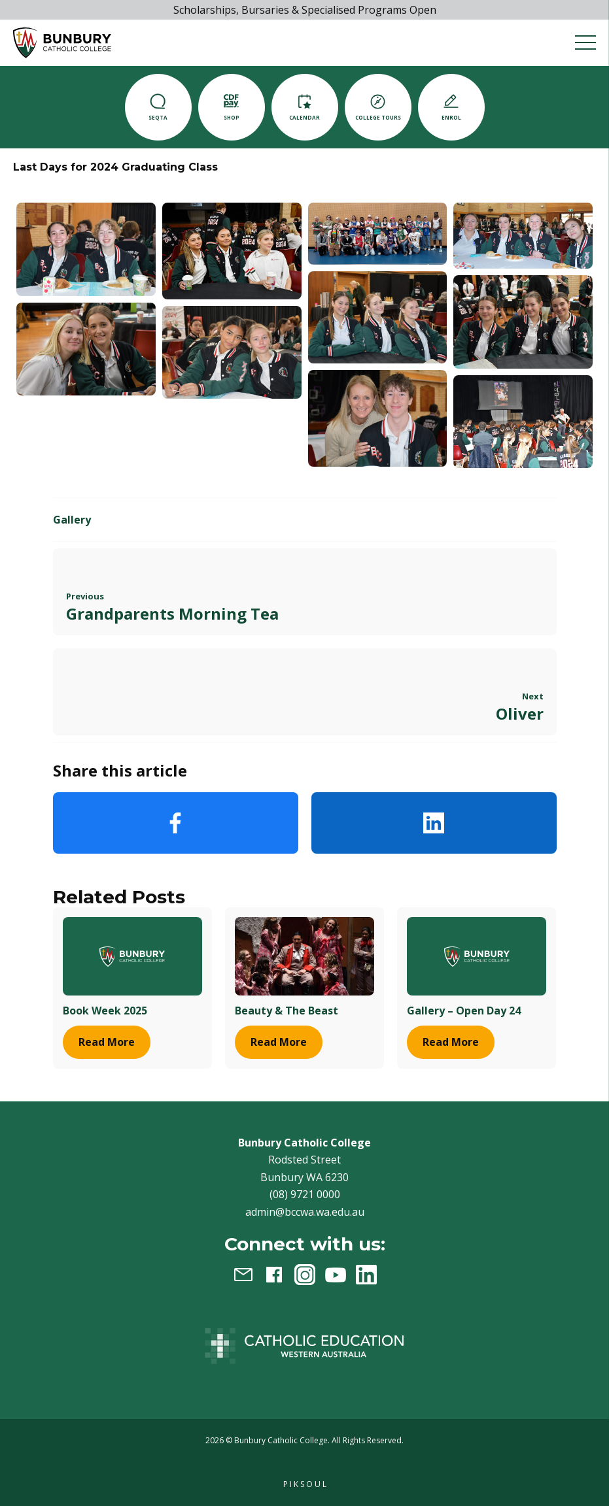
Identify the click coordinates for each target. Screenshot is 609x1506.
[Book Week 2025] (132, 956)
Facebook (175, 823)
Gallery (72, 519)
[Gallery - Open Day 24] (476, 956)
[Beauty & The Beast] (304, 956)
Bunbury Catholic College (281, 1440)
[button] (62, 42)
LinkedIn (434, 823)
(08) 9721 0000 (305, 1194)
